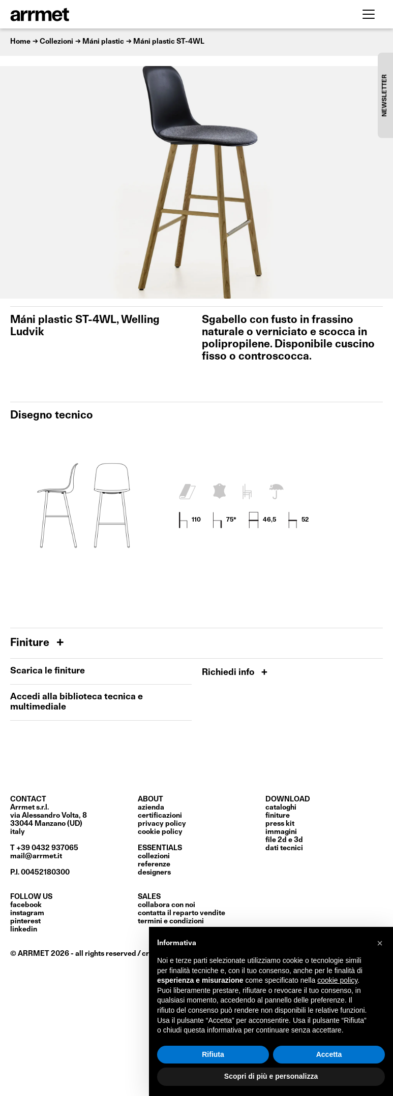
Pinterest (25, 921)
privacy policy (162, 823)
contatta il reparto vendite (181, 913)
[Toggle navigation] (368, 14)
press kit (279, 823)
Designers (154, 872)
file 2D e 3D (284, 840)
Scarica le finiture (47, 671)
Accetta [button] (329, 1054)
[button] (380, 943)
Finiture (31, 643)
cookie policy (160, 831)
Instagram (27, 913)
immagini (281, 831)
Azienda (151, 807)
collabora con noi (166, 905)
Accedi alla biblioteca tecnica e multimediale (76, 702)
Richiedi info (229, 672)
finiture (277, 815)
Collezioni (154, 856)
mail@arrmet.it (36, 856)
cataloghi (280, 807)
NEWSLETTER (385, 95)
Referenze (154, 864)
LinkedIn (23, 929)
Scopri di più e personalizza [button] (271, 1076)
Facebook (26, 905)
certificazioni (160, 815)
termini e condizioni (171, 921)
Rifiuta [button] (213, 1054)
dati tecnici (284, 848)
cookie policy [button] (337, 980)
